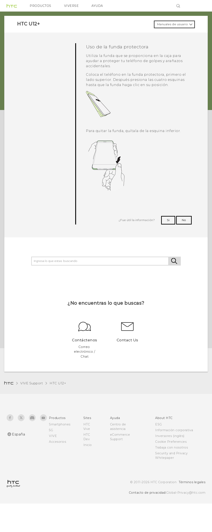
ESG (158, 424)
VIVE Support (31, 383)
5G (51, 430)
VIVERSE (71, 6)
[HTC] (12, 5)
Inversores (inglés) (169, 436)
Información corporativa (174, 430)
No (184, 220)
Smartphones (60, 424)
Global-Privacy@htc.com (185, 493)
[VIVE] (199, 5)
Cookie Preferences (171, 442)
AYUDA (97, 6)
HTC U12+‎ (58, 383)
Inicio (87, 445)
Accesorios (57, 442)
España (18, 434)
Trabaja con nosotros (171, 447)
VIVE (53, 436)
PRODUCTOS (40, 6)
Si (168, 220)
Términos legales (192, 482)
